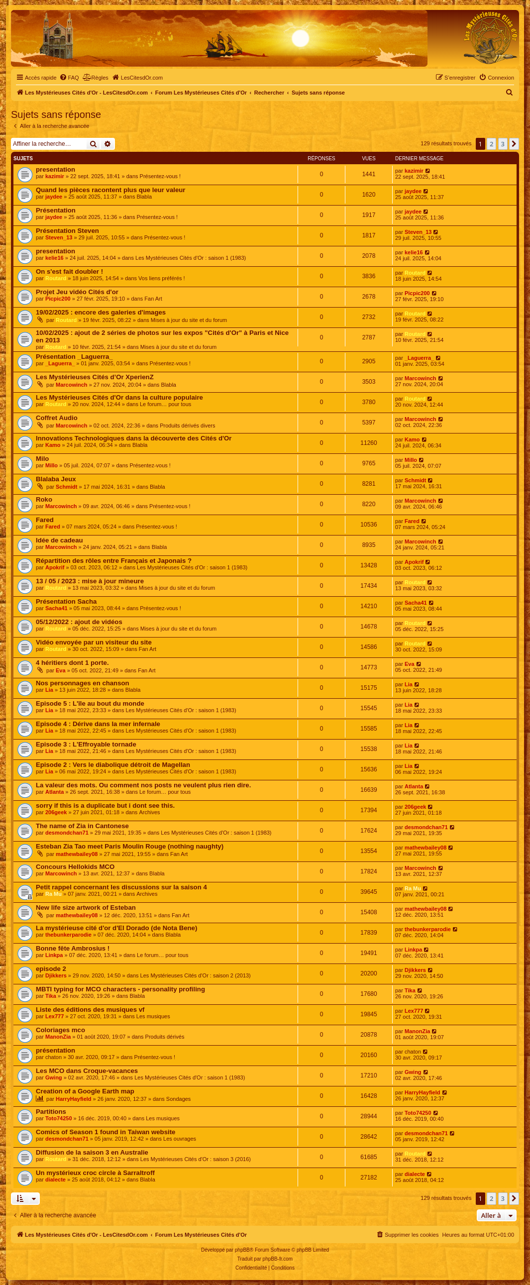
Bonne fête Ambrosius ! (72, 948)
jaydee (53, 197)
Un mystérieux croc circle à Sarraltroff (95, 1173)
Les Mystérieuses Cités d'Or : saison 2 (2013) (195, 975)
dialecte (55, 1179)
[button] (514, 144)
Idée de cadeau (59, 540)
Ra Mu (53, 894)
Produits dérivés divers (187, 425)
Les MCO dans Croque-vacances (87, 1070)
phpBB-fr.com (278, 1259)
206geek (56, 812)
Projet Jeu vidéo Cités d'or (77, 292)
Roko (44, 499)
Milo (42, 458)
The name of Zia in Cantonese (82, 826)
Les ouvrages (179, 1139)
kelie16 (54, 258)
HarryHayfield (74, 1099)
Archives (149, 812)
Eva (61, 670)
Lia (49, 690)
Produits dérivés (165, 1037)
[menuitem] (69, 78)
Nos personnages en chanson (82, 683)
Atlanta (54, 792)
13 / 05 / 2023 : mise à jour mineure (90, 581)
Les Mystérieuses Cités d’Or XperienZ (95, 377)
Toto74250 (58, 1118)
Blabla (144, 197)
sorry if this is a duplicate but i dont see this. (105, 805)
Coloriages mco (60, 1030)
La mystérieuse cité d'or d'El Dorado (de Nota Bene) (116, 928)
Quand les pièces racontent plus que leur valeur (110, 190)
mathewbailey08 (77, 854)
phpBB (242, 1250)
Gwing (53, 1077)
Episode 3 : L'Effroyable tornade (86, 744)
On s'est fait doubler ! (69, 271)
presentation (55, 169)
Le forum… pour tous (165, 404)
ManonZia (58, 1037)
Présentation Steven (67, 230)
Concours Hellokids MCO (75, 866)
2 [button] (491, 143)
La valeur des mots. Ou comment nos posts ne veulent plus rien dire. (143, 785)
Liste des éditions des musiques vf (90, 1009)
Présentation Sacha (66, 601)
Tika (50, 996)
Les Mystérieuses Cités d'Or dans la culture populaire (119, 397)
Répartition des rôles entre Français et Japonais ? (114, 560)
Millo (51, 465)
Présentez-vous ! (160, 176)
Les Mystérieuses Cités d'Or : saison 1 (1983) (190, 258)
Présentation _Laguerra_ (74, 356)
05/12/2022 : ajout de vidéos (79, 622)
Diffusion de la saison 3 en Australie (92, 1152)
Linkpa (54, 955)
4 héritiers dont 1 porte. (72, 662)
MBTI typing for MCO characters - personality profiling (120, 989)
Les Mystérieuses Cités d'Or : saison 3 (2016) (195, 1159)
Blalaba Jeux (56, 479)
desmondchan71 (67, 833)
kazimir (54, 176)
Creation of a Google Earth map (85, 1091)
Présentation (56, 210)
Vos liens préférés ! (161, 278)
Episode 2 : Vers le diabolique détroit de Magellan (113, 764)
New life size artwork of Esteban (86, 907)
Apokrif (55, 567)
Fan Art (153, 299)
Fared (45, 520)
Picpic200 (58, 299)
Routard (55, 278)
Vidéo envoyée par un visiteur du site (94, 642)
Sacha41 (56, 608)
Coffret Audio (57, 418)
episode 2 (51, 968)
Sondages (178, 1099)
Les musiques (153, 1016)
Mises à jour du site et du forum (189, 320)
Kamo (53, 445)
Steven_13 (58, 237)
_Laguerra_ (60, 363)
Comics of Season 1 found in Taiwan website (105, 1132)
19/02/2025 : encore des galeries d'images (101, 312)
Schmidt (66, 487)
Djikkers (56, 975)
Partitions (51, 1111)
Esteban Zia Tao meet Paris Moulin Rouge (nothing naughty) (129, 846)
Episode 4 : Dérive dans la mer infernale (98, 724)
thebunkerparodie (68, 935)
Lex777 (54, 1016)
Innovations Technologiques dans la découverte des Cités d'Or (133, 438)
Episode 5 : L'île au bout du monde (90, 703)
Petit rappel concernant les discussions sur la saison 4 (121, 887)
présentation (55, 1050)
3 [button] (503, 143)
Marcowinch (72, 385)
